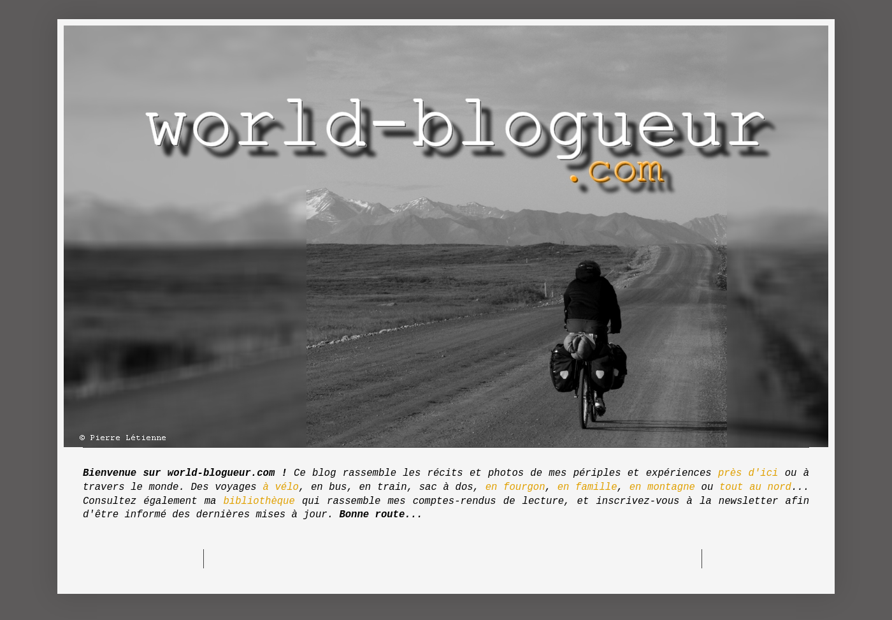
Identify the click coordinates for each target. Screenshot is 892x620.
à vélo (280, 487)
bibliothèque (259, 501)
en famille (587, 487)
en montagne (662, 487)
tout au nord (755, 487)
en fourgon (515, 487)
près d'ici (748, 473)
